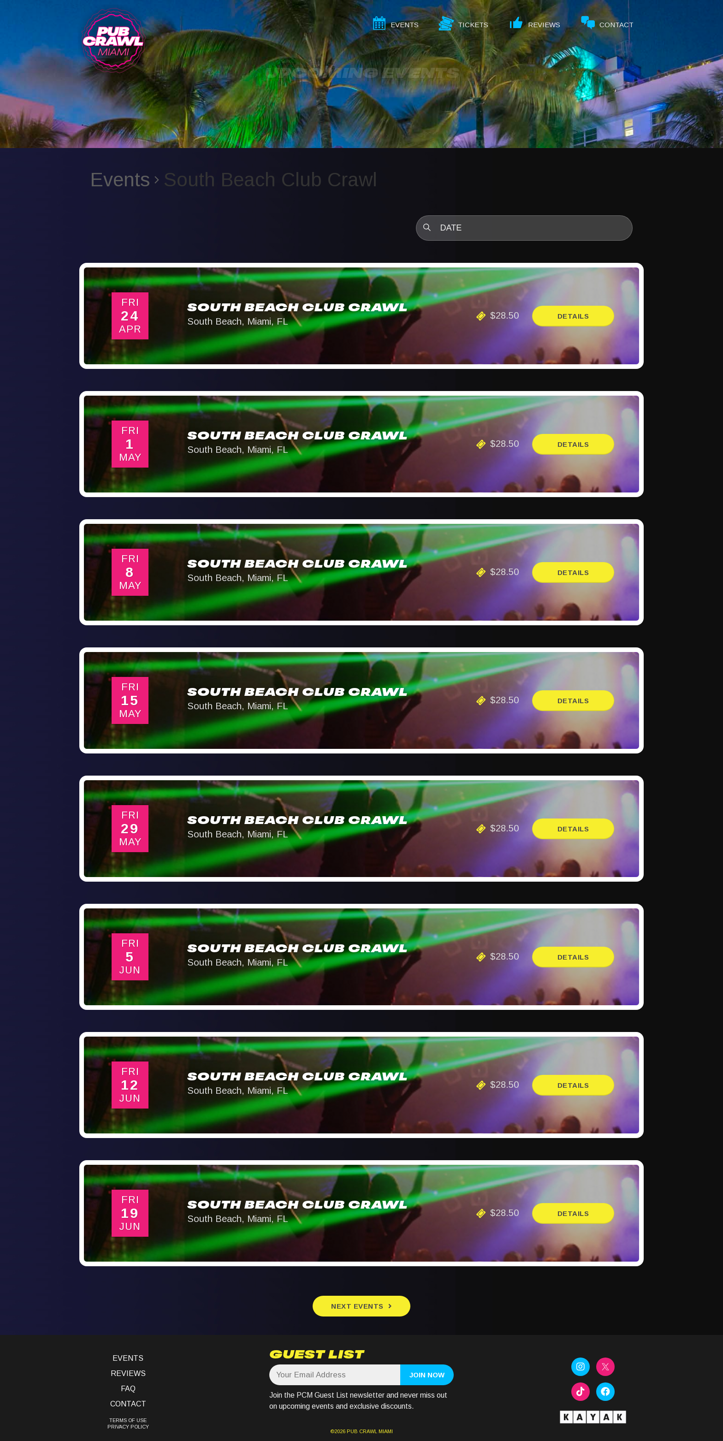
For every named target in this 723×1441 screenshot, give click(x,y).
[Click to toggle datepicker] (524, 228)
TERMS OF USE (128, 1420)
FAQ (128, 1389)
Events (120, 179)
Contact (128, 1404)
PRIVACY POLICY (128, 1426)
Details (573, 316)
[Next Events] (361, 1306)
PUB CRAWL (362, 1431)
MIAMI (385, 1431)
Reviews (128, 1373)
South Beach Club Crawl (297, 308)
